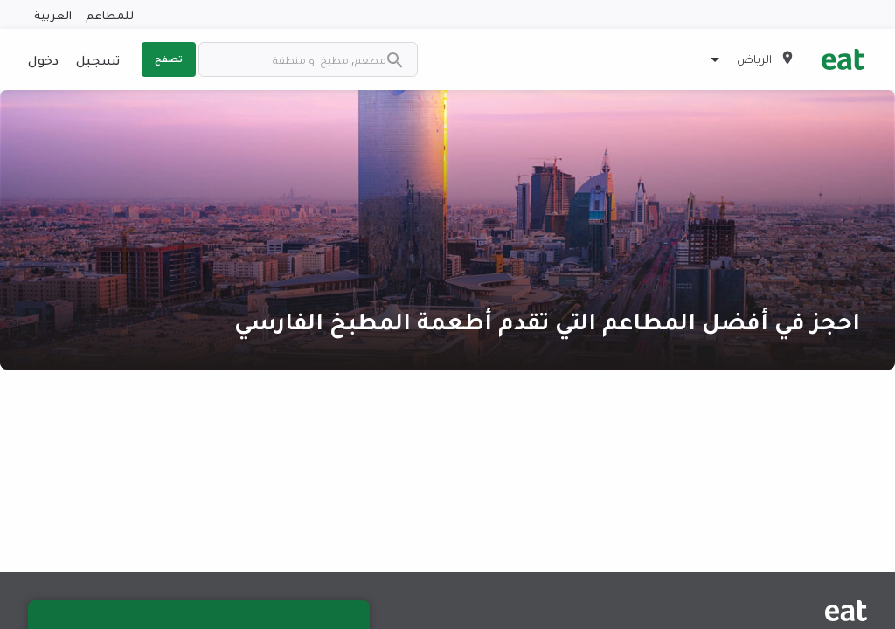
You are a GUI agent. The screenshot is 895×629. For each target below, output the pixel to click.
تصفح (169, 58)
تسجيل (98, 59)
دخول (43, 59)
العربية (53, 14)
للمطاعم (110, 14)
